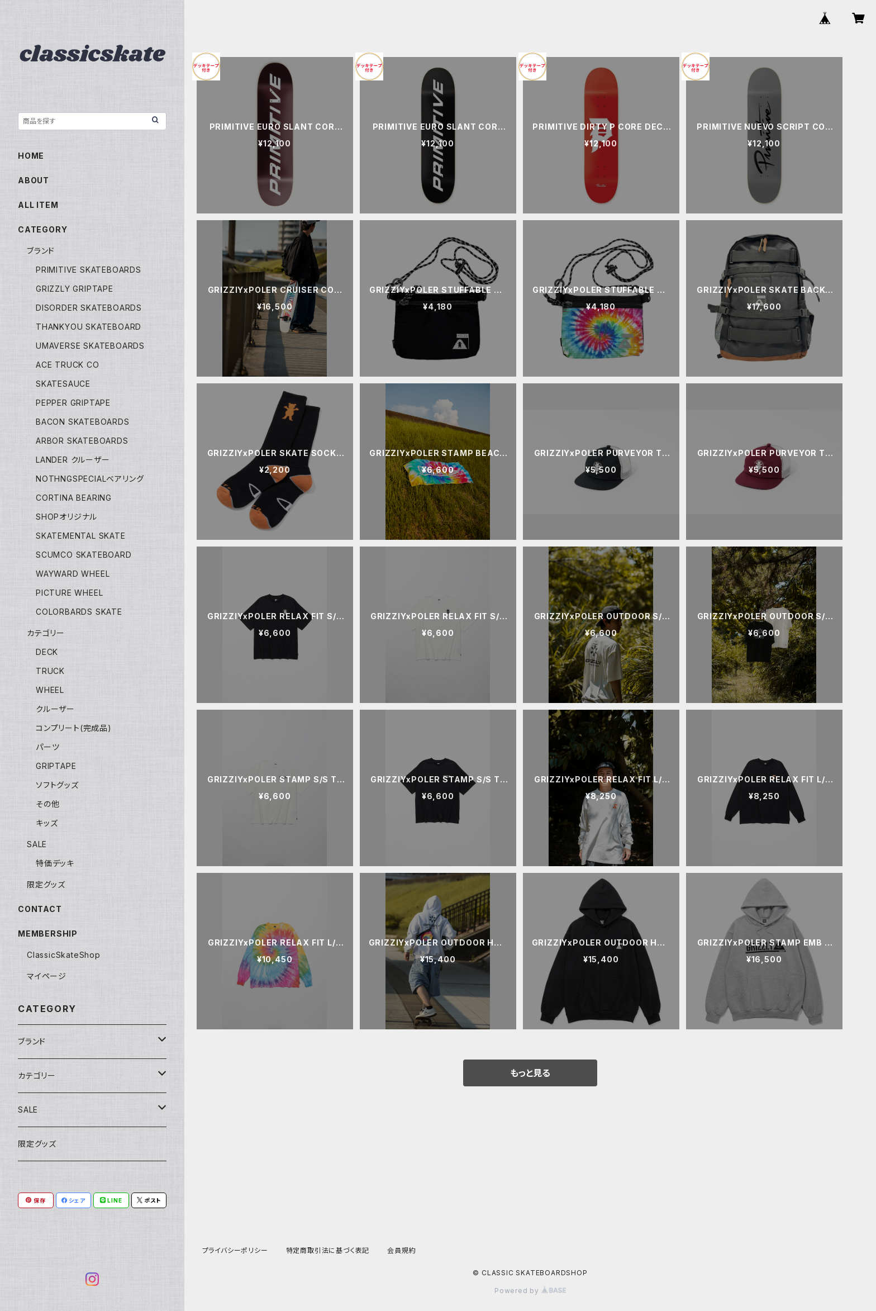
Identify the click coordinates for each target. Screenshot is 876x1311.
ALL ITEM (38, 205)
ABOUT (33, 180)
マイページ (46, 976)
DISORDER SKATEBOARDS (89, 307)
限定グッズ (46, 884)
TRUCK (50, 671)
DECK (47, 652)
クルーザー (55, 709)
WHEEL (50, 690)
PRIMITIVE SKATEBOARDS (88, 269)
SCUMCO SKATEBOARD (84, 554)
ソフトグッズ (57, 785)
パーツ (47, 747)
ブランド (41, 250)
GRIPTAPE (56, 766)
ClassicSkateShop (64, 955)
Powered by (530, 1290)
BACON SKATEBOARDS (83, 421)
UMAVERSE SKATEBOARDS (90, 345)
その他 (47, 804)
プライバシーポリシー (235, 1250)
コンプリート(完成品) (74, 728)
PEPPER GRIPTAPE (73, 402)
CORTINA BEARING (74, 497)
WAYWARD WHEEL (73, 573)
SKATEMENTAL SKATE (81, 535)
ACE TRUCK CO (67, 364)
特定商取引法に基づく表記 (328, 1250)
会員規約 (401, 1250)
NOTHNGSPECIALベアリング (90, 478)
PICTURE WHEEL (69, 592)
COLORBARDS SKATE (79, 611)
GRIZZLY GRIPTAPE (74, 288)
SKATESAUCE (63, 383)
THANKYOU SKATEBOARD (88, 326)
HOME (31, 155)
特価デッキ (55, 863)
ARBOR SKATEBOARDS (82, 440)
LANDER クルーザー (73, 459)
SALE (37, 844)
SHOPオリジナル (66, 516)
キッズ (47, 823)
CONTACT (40, 909)
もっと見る (530, 1073)
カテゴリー (46, 633)
